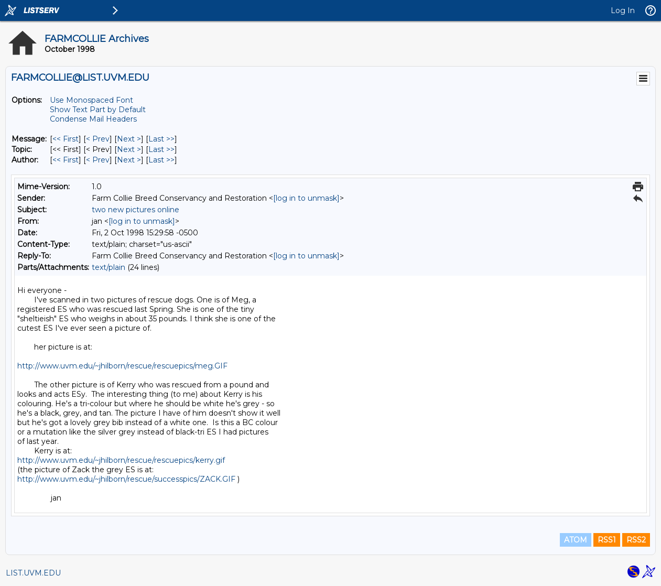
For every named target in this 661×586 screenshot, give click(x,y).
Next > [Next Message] (129, 139)
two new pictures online (135, 209)
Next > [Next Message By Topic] (129, 149)
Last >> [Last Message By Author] (161, 160)
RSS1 (607, 540)
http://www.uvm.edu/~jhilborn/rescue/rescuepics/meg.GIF (122, 366)
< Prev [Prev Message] (98, 139)
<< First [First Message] (65, 139)
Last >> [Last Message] (161, 139)
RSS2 (636, 540)
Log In (623, 10)
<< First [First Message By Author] (65, 160)
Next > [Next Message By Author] (129, 160)
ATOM (575, 540)
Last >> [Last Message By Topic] (161, 149)
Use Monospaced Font (91, 100)
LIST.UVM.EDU (33, 573)
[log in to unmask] (306, 198)
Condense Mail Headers (93, 119)
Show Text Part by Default (98, 109)
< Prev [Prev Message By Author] (98, 160)
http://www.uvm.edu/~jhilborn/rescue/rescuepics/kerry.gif (121, 460)
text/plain (108, 267)
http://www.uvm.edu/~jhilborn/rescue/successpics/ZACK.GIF (126, 479)
